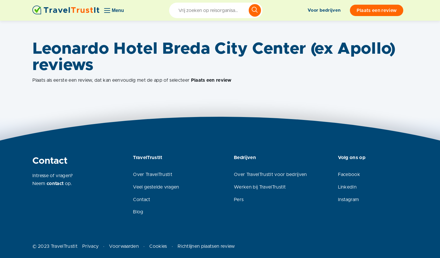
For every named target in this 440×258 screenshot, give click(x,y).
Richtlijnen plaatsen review (206, 246)
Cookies (158, 246)
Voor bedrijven (324, 10)
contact (55, 183)
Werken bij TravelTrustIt (260, 187)
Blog (138, 212)
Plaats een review (377, 10)
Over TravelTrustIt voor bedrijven (270, 174)
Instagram (348, 199)
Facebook (349, 174)
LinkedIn (347, 187)
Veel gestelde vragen (156, 187)
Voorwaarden (124, 246)
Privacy (90, 246)
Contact (141, 199)
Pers (238, 199)
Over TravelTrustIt (152, 174)
